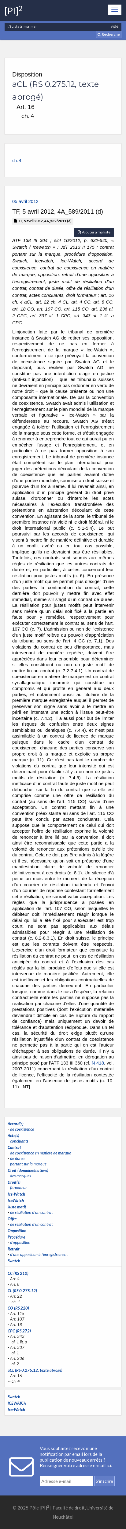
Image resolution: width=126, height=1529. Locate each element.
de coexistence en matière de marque (40, 1152)
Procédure (16, 1237)
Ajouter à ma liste (94, 232)
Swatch (14, 1260)
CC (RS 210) (18, 1273)
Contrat (14, 1147)
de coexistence (22, 1129)
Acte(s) (13, 1135)
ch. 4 (16, 160)
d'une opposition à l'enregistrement (39, 1254)
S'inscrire (104, 1481)
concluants (19, 1141)
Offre (12, 1218)
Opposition (17, 1230)
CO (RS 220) (18, 1308)
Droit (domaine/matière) (28, 1170)
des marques (20, 1175)
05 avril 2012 (25, 201)
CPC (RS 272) (19, 1330)
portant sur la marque (28, 1163)
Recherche (109, 34)
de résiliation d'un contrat (31, 1212)
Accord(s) (16, 1123)
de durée (17, 1158)
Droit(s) (14, 1182)
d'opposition (20, 1242)
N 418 (98, 1062)
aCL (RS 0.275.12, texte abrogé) (35, 1370)
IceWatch (16, 1200)
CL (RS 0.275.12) (22, 1290)
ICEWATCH (17, 1403)
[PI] (14, 10)
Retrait (14, 1248)
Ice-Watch (16, 1194)
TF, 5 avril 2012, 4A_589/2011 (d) (43, 221)
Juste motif (17, 1206)
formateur (18, 1187)
